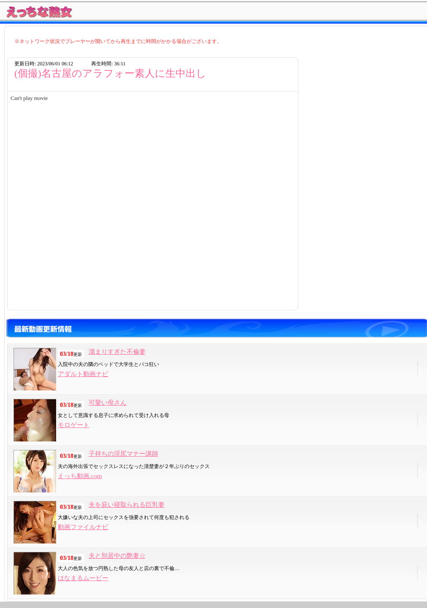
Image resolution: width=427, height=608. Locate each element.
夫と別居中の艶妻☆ (117, 555)
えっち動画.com (80, 476)
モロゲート (73, 425)
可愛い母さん (108, 402)
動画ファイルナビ (83, 527)
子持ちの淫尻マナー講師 (123, 453)
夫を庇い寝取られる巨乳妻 (127, 504)
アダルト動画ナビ (83, 374)
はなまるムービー (83, 578)
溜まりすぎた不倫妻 (117, 351)
